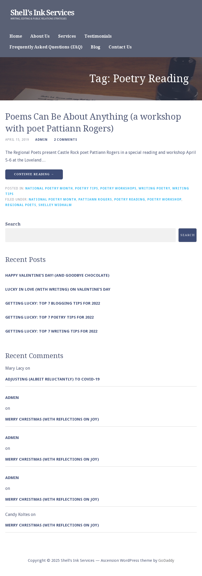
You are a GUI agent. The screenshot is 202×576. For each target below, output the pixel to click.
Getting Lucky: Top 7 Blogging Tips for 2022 (52, 303)
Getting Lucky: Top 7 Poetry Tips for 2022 (49, 317)
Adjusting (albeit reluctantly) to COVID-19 (52, 379)
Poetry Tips (86, 188)
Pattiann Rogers (95, 199)
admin (41, 139)
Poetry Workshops (118, 188)
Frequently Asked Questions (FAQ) (45, 47)
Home (15, 36)
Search (13, 224)
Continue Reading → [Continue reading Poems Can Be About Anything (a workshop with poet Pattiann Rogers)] (34, 174)
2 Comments (65, 139)
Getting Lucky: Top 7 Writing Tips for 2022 (51, 331)
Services (67, 36)
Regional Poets (20, 205)
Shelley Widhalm (55, 205)
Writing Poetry (154, 188)
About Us (40, 36)
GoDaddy (166, 560)
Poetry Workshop (164, 199)
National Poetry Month (49, 188)
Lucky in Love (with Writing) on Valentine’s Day (57, 289)
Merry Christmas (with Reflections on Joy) (52, 419)
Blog (95, 47)
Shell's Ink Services (42, 12)
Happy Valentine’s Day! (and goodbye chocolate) (57, 275)
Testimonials (98, 36)
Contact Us (120, 47)
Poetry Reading (129, 199)
